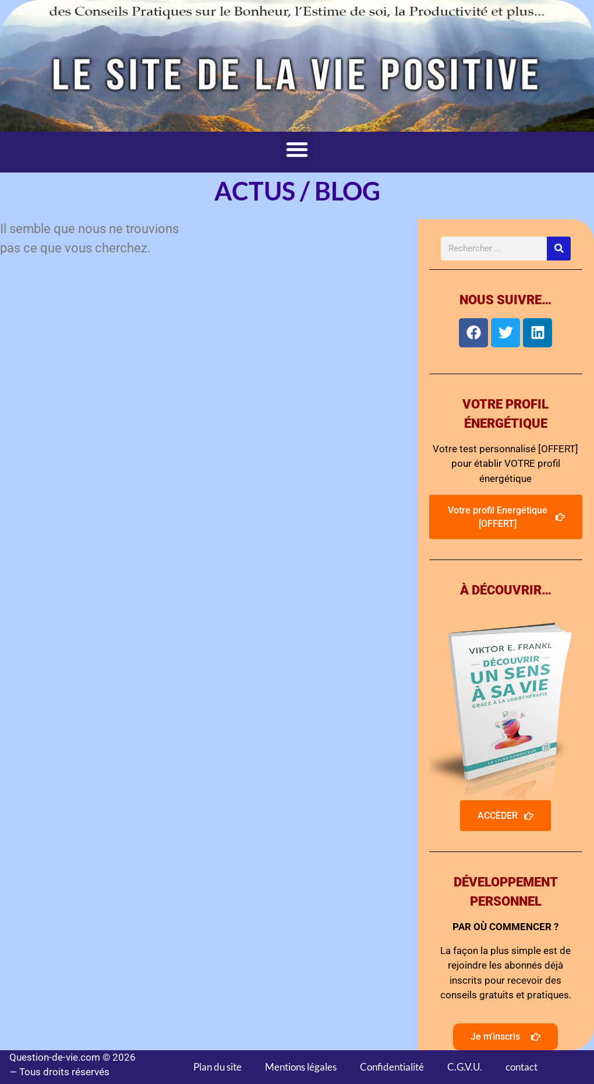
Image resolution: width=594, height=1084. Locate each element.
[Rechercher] (559, 249)
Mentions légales (301, 1067)
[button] (297, 149)
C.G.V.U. (464, 1067)
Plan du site (217, 1067)
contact (521, 1067)
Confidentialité (392, 1067)
